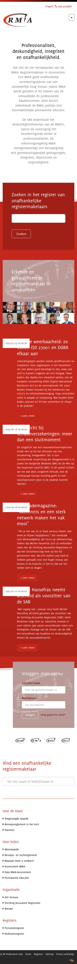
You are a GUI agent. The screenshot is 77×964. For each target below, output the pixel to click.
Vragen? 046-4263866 (58, 6)
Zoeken (21, 234)
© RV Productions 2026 (11, 954)
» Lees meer (27, 415)
